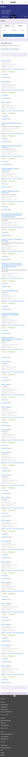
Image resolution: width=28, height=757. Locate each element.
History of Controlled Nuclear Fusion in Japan (11, 123)
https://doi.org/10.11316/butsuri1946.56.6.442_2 (14, 485)
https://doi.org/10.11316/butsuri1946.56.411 (13, 178)
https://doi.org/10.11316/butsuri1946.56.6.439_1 (14, 372)
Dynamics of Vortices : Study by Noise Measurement (11, 240)
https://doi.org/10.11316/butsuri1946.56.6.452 (14, 549)
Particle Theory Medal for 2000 (9, 291)
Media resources (4, 739)
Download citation (5, 49)
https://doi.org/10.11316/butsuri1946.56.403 (13, 156)
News (2, 731)
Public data (3, 723)
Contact (2, 752)
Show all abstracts (15, 49)
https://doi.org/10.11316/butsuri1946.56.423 (13, 227)
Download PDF (4, 77)
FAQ (2, 750)
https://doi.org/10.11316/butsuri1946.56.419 (13, 201)
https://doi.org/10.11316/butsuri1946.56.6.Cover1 (14, 69)
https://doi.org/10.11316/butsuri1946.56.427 (13, 251)
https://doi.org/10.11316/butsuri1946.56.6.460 (14, 632)
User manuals (4, 745)
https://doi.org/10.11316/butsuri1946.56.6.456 (14, 612)
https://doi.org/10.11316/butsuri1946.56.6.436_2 (14, 325)
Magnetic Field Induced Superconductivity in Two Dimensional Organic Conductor (11, 339)
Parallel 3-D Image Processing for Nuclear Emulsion (10, 169)
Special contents (5, 736)
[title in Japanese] (6, 61)
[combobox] (6, 30)
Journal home (5, 16)
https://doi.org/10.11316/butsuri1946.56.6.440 (14, 417)
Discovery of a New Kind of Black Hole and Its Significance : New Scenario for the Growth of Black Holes (11, 215)
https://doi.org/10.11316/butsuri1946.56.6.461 (14, 653)
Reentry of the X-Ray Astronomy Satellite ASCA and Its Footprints (10, 314)
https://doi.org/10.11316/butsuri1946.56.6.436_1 (14, 301)
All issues (13, 16)
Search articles (4, 709)
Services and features (6, 720)
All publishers (4, 707)
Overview (3, 718)
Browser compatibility (6, 747)
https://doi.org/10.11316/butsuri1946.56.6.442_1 (14, 462)
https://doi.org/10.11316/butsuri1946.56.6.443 (14, 508)
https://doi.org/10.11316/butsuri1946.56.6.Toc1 (14, 90)
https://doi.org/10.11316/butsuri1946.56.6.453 (14, 570)
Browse (20, 25)
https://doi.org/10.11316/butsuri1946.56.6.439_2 (14, 394)
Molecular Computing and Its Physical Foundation (11, 146)
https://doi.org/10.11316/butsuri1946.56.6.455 (14, 591)
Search (7, 25)
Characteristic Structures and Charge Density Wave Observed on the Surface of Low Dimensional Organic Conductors (11, 266)
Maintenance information (7, 734)
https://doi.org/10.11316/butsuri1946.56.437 (13, 349)
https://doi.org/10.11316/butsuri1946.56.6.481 (14, 674)
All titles (3, 702)
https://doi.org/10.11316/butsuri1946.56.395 (13, 133)
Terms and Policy (5, 725)
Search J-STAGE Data (6, 711)
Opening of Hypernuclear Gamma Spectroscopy (10, 191)
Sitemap (3, 755)
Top (14, 696)
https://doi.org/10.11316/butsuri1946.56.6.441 (14, 440)
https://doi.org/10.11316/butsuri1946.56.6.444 (14, 528)
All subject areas (4, 704)
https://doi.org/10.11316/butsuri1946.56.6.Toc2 (14, 110)
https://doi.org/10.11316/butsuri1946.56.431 (13, 278)
